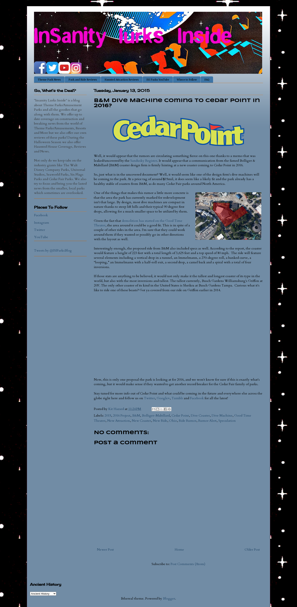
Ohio (173, 420)
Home (179, 549)
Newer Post (105, 549)
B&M (136, 415)
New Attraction (118, 420)
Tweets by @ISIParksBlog (53, 250)
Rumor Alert (207, 420)
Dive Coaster (200, 415)
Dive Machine (222, 415)
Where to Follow (187, 79)
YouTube (41, 237)
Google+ (163, 398)
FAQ (206, 79)
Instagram (41, 222)
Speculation (227, 420)
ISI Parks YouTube (157, 79)
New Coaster (141, 420)
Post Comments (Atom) (188, 564)
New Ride (160, 420)
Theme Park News (49, 79)
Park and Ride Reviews (82, 79)
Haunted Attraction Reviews (122, 79)
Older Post (252, 549)
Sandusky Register (143, 160)
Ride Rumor (187, 420)
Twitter (149, 398)
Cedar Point (180, 415)
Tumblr (177, 398)
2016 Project (121, 415)
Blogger (169, 598)
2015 (108, 415)
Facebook (197, 398)
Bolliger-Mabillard (156, 415)
